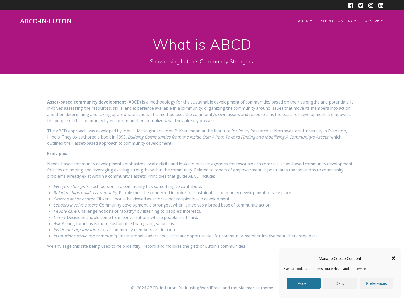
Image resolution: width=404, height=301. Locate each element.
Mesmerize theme (255, 288)
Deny (339, 283)
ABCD (303, 20)
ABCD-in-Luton (46, 21)
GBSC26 (372, 20)
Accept (304, 283)
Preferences (376, 283)
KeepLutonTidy (336, 20)
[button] (393, 258)
